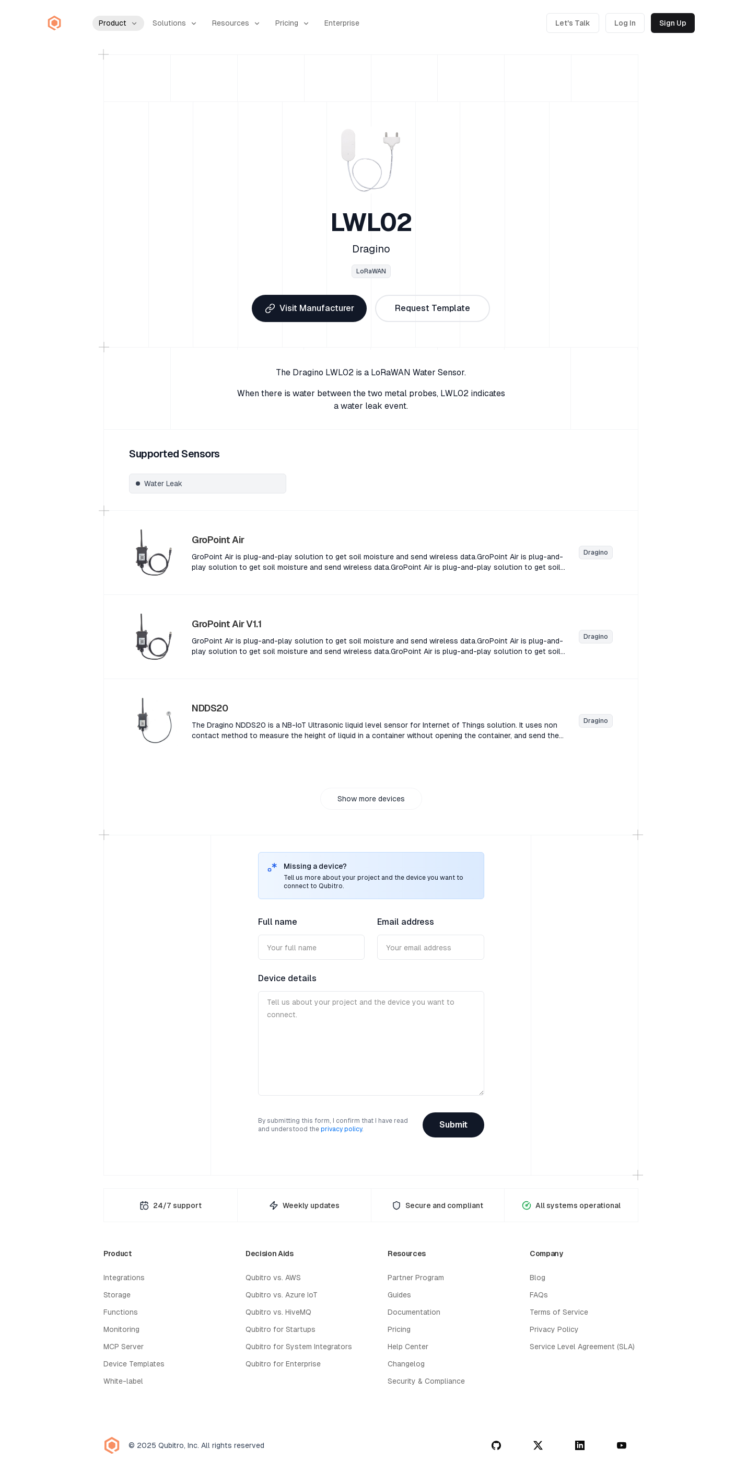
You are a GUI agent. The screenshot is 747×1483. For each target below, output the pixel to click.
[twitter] (538, 1445)
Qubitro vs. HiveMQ (278, 1312)
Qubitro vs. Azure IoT (282, 1295)
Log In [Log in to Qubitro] (625, 23)
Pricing (292, 23)
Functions (120, 1312)
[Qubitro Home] (54, 23)
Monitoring (121, 1329)
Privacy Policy (554, 1329)
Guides (399, 1295)
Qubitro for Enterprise (283, 1364)
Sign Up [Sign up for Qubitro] (672, 23)
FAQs (539, 1295)
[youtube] (621, 1445)
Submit (453, 1125)
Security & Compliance (426, 1381)
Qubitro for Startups (281, 1329)
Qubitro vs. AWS (273, 1277)
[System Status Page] (571, 1205)
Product (118, 23)
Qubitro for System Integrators (299, 1346)
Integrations (124, 1277)
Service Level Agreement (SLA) (582, 1346)
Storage (117, 1295)
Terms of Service (559, 1312)
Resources (236, 23)
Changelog (406, 1364)
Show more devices (371, 799)
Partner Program (416, 1277)
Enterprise (341, 23)
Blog (537, 1277)
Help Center (408, 1346)
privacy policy (341, 1129)
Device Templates (134, 1364)
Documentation (414, 1312)
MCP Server (123, 1346)
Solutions (175, 23)
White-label (123, 1381)
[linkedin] (580, 1445)
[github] (496, 1445)
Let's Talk (572, 23)
